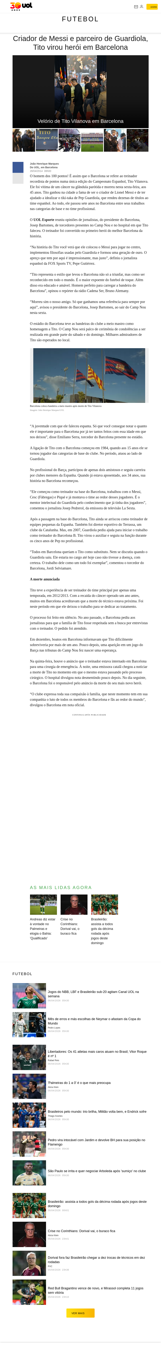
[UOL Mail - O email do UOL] (136, 7)
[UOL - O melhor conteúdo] (21, 6)
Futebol (80, 19)
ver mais (80, 1313)
